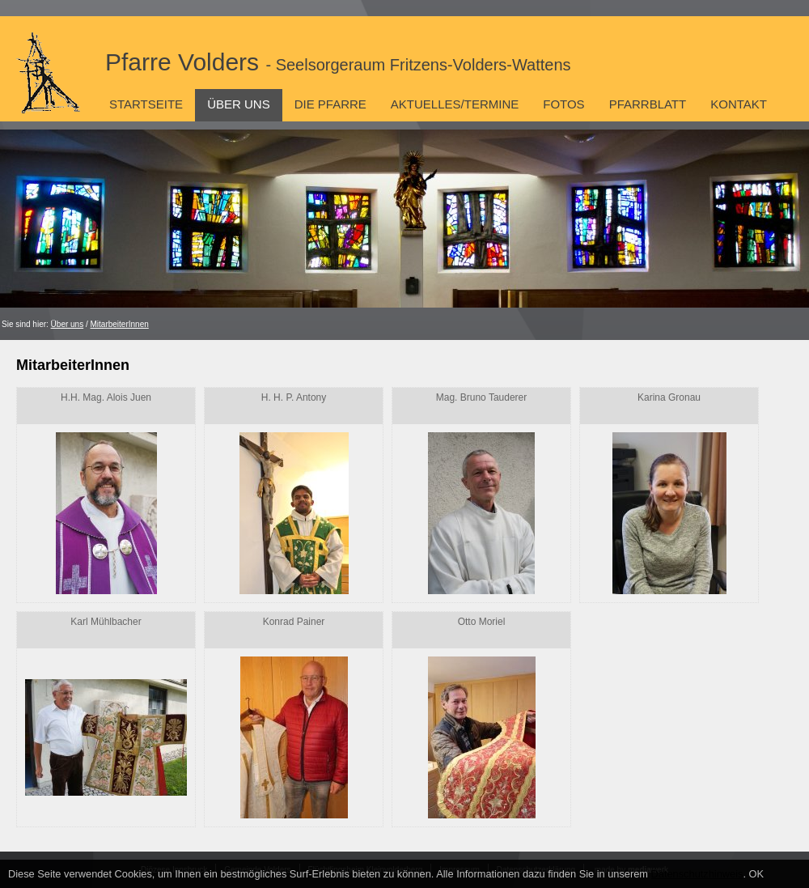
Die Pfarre (330, 104)
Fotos (563, 104)
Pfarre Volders (338, 62)
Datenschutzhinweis (697, 874)
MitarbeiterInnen (120, 324)
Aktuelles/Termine (455, 104)
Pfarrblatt (648, 104)
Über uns (238, 104)
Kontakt (738, 104)
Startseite (146, 104)
